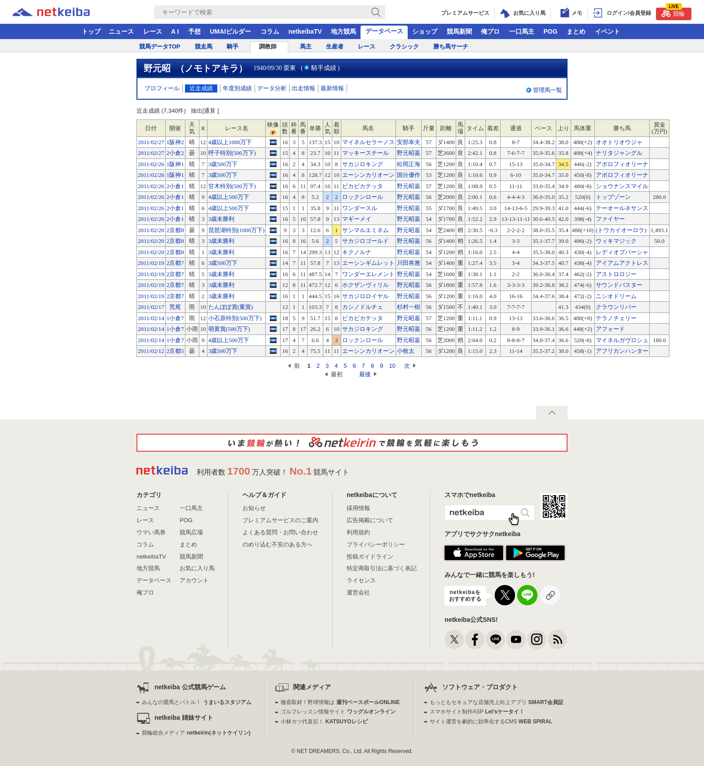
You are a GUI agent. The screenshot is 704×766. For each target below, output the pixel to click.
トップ (91, 31)
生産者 (334, 46)
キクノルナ (356, 252)
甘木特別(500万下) (232, 186)
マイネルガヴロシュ (622, 340)
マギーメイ (356, 219)
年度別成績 (237, 88)
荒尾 (175, 307)
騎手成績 (323, 68)
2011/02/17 (151, 307)
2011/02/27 (151, 142)
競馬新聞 (459, 31)
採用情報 (358, 508)
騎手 (232, 46)
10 (392, 365)
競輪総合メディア (196, 733)
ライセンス (361, 580)
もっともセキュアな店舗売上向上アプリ (496, 702)
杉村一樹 (408, 307)
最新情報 (332, 88)
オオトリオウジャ (619, 142)
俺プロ (490, 31)
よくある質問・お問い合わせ (280, 532)
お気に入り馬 (197, 568)
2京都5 (175, 351)
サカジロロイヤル (365, 296)
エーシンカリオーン (368, 175)
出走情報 (303, 88)
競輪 (673, 12)
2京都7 (175, 263)
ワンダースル (359, 208)
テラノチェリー (616, 318)
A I (175, 31)
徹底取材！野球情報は (340, 702)
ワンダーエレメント (368, 274)
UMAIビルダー (230, 31)
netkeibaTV (305, 31)
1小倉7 (175, 318)
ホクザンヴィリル (365, 285)
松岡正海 (408, 164)
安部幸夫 (408, 142)
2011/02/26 (151, 164)
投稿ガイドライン (370, 556)
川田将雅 (408, 263)
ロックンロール (362, 197)
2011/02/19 (151, 263)
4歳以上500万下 (228, 197)
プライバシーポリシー (376, 544)
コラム (269, 31)
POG (550, 31)
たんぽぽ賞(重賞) (230, 307)
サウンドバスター (619, 285)
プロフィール (162, 88)
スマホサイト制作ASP (477, 712)
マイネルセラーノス (368, 142)
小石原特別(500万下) (235, 318)
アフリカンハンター (622, 351)
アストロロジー (616, 274)
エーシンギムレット (368, 263)
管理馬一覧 (547, 90)
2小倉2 (175, 153)
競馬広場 (191, 532)
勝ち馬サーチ (450, 46)
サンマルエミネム (365, 230)
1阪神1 (175, 164)
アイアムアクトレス (622, 263)
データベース (384, 31)
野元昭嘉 (408, 153)
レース (152, 31)
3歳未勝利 (221, 219)
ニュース (121, 31)
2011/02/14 (151, 318)
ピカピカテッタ (362, 186)
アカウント (194, 580)
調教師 (268, 46)
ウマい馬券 (151, 532)
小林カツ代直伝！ (324, 721)
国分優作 (408, 175)
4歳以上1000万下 (230, 142)
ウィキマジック (616, 241)
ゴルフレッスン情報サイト (338, 712)
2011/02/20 (151, 230)
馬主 (306, 46)
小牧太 (405, 351)
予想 (194, 31)
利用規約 (358, 532)
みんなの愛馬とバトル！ (196, 702)
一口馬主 (521, 31)
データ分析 (271, 88)
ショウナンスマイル (622, 186)
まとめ (576, 31)
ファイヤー (610, 219)
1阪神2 (175, 142)
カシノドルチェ (362, 307)
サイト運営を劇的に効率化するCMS (491, 721)
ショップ (424, 31)
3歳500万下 (223, 164)
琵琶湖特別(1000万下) (236, 230)
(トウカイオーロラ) (621, 230)
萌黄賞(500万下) (229, 329)
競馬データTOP (159, 46)
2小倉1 (175, 186)
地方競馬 (343, 31)
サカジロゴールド (365, 241)
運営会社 (358, 592)
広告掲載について (370, 520)
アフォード (610, 329)
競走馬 (203, 46)
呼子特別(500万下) (232, 153)
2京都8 (175, 230)
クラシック (404, 46)
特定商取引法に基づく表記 (382, 568)
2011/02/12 (151, 351)
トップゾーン (613, 197)
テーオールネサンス (622, 208)
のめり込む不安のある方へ (277, 544)
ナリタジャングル (619, 153)
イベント (607, 31)
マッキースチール (365, 153)
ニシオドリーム (616, 296)
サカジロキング (362, 164)
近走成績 (201, 88)
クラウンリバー (616, 307)
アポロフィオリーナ (622, 164)
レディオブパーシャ (622, 252)
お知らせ (254, 508)
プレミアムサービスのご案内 (280, 520)
